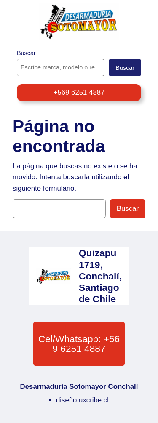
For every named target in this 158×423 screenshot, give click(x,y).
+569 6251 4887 (79, 92)
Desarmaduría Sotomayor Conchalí (79, 387)
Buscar (26, 53)
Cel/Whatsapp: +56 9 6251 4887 (79, 343)
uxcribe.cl (94, 400)
